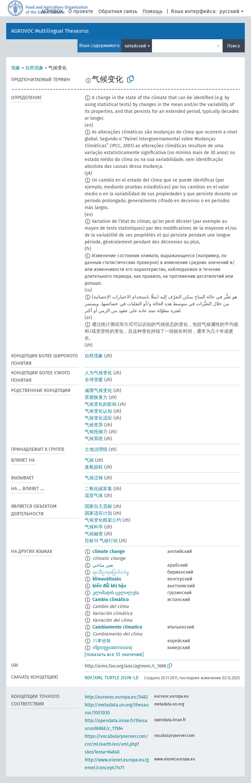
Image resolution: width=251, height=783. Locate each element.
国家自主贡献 (98, 506)
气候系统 (94, 438)
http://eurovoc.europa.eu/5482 (116, 697)
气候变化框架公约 (103, 520)
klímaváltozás (106, 579)
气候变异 (94, 425)
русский (229, 11)
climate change (108, 551)
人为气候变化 (98, 373)
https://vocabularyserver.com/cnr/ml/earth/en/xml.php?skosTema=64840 (116, 744)
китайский (135, 46)
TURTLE (112, 678)
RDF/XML (94, 678)
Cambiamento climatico (117, 627)
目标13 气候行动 (101, 540)
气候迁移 (94, 478)
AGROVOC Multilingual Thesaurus (50, 31)
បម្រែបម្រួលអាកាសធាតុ (112, 647)
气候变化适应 (98, 418)
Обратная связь (117, 11)
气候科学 (94, 527)
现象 (15, 68)
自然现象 (34, 68)
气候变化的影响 (101, 404)
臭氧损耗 (94, 467)
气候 (89, 460)
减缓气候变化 (98, 390)
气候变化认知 (98, 411)
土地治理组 (96, 449)
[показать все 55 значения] (114, 654)
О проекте (80, 11)
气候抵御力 (96, 432)
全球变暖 (94, 380)
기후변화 (101, 641)
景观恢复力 (96, 397)
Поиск (233, 46)
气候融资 (94, 534)
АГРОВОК (52, 11)
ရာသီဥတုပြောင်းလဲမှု (110, 572)
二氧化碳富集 (98, 488)
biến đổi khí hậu (109, 586)
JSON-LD (130, 678)
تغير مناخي (102, 565)
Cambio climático (110, 599)
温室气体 (94, 495)
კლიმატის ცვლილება (115, 593)
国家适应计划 (98, 513)
